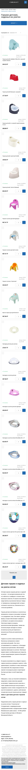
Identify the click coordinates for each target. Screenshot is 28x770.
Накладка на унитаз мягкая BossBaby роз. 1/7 (13, 500)
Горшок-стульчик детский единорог (10, 218)
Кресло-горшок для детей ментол (10, 312)
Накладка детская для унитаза (9, 344)
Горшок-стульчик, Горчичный (9, 281)
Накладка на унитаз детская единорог (11, 406)
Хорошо (7, 767)
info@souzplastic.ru (6, 736)
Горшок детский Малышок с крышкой (11, 91)
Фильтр (14, 23)
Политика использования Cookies (8, 762)
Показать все (14, 572)
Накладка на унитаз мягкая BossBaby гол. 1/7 (13, 469)
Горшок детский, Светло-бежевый (10, 187)
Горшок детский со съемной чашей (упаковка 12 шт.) (13, 124)
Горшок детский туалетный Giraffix (10, 156)
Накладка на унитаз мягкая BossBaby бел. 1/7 (13, 437)
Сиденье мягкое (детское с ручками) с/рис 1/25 (13, 563)
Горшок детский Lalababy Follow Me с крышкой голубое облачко (13, 59)
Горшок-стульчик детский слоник (10, 250)
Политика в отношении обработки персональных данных (13, 763)
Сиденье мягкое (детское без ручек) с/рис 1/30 (13, 531)
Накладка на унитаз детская (9, 375)
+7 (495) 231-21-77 (13, 2)
